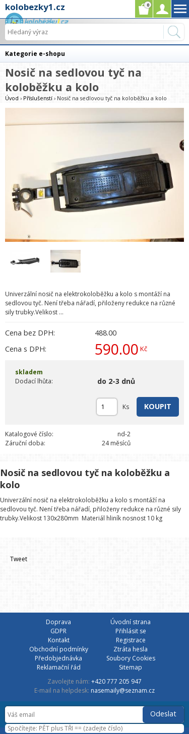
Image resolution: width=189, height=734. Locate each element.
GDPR (58, 631)
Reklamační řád (59, 667)
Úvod (12, 98)
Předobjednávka (58, 658)
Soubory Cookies (130, 658)
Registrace (131, 640)
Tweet (18, 559)
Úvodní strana (130, 622)
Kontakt (59, 640)
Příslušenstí (37, 98)
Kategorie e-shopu (35, 53)
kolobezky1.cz (35, 7)
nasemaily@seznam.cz (123, 690)
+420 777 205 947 (116, 681)
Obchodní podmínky (58, 649)
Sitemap (130, 667)
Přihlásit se (130, 631)
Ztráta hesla (130, 649)
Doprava (58, 622)
